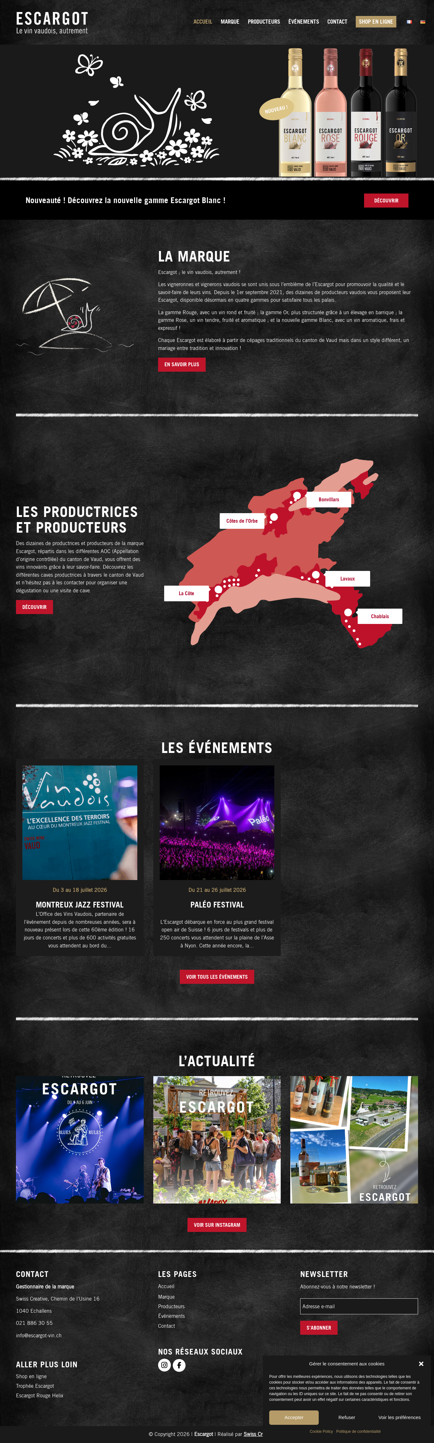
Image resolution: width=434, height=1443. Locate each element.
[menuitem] (203, 22)
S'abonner (319, 1328)
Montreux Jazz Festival (80, 904)
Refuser (347, 1417)
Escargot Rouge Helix (39, 1396)
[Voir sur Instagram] (217, 1225)
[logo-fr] (52, 22)
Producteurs (171, 1306)
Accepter (294, 1417)
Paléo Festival (217, 904)
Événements (171, 1316)
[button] (421, 1364)
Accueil (166, 1286)
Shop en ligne (31, 1376)
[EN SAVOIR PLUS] (182, 365)
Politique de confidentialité (358, 1431)
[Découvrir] (386, 201)
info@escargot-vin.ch (39, 1336)
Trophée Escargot (35, 1386)
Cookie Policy (321, 1431)
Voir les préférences (399, 1417)
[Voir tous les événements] (217, 977)
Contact (166, 1326)
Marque (166, 1297)
